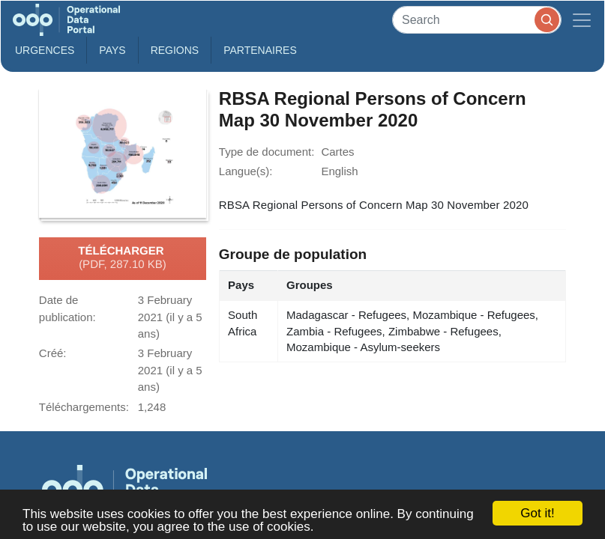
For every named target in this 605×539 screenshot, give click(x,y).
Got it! (537, 513)
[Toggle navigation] (582, 20)
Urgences (44, 50)
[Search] (477, 20)
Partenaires (260, 50)
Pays (112, 50)
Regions (175, 50)
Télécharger (122, 258)
